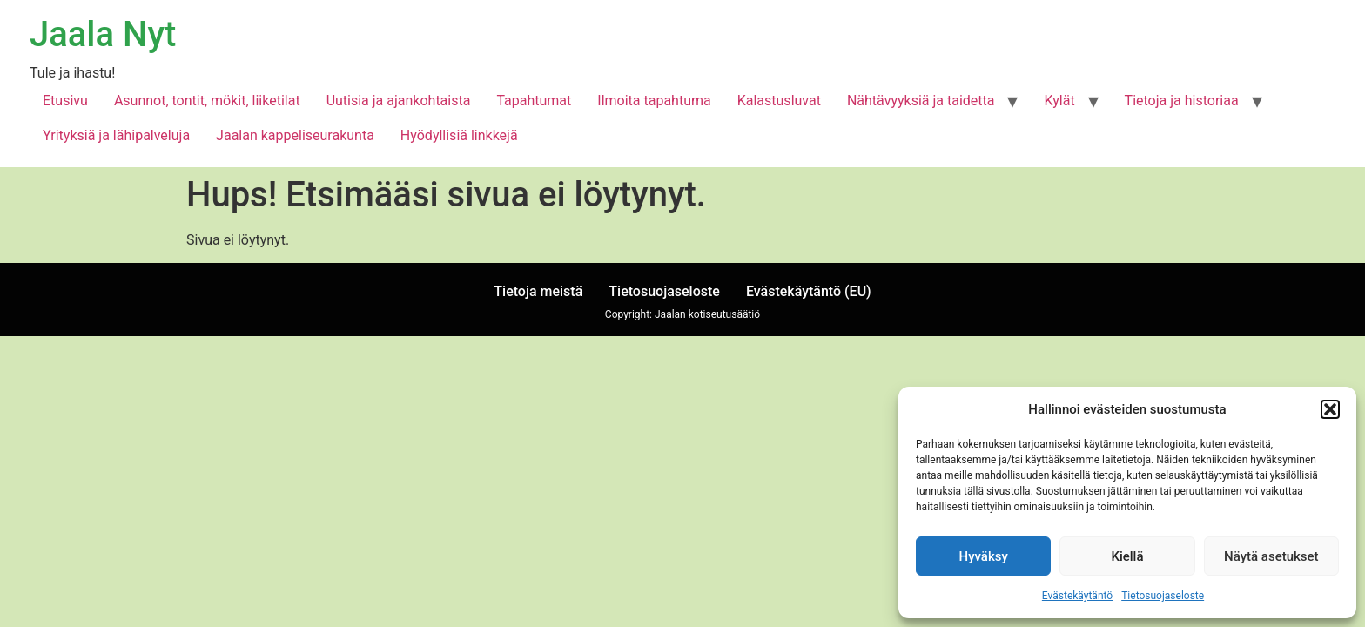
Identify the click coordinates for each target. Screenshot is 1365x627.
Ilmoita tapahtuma (653, 100)
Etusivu (65, 100)
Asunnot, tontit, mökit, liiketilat (207, 100)
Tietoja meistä (538, 291)
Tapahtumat (533, 100)
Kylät (1059, 100)
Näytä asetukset (1271, 556)
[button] (1330, 409)
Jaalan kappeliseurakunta (295, 135)
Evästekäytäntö (1077, 596)
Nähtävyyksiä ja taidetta (921, 100)
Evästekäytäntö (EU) (808, 291)
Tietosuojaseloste (1162, 596)
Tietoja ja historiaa (1182, 100)
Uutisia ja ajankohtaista (398, 100)
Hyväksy (983, 556)
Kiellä (1127, 556)
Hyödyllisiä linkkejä (459, 135)
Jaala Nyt (103, 34)
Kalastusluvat (779, 100)
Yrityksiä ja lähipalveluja (116, 135)
